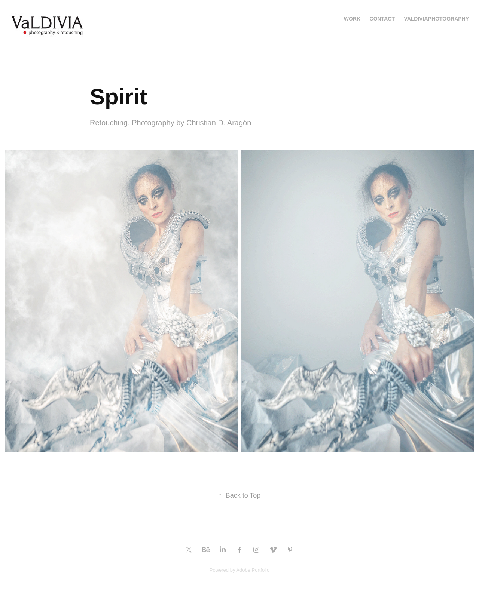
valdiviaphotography (436, 19)
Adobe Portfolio (252, 570)
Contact (382, 19)
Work (352, 19)
